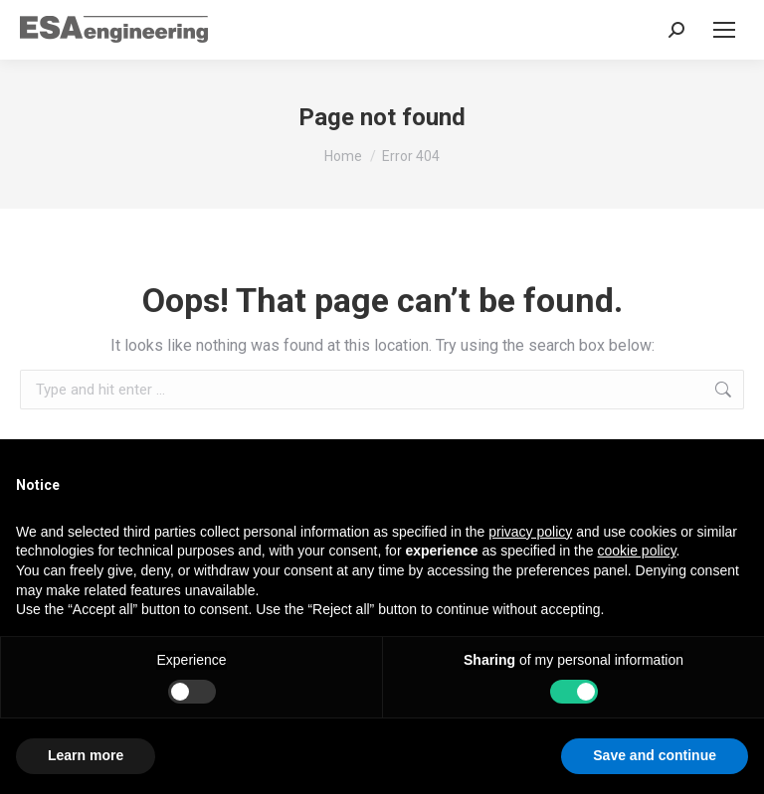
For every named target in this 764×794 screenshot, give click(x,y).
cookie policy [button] (636, 550)
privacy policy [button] (530, 532)
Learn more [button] (85, 755)
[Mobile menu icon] (724, 30)
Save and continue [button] (654, 755)
